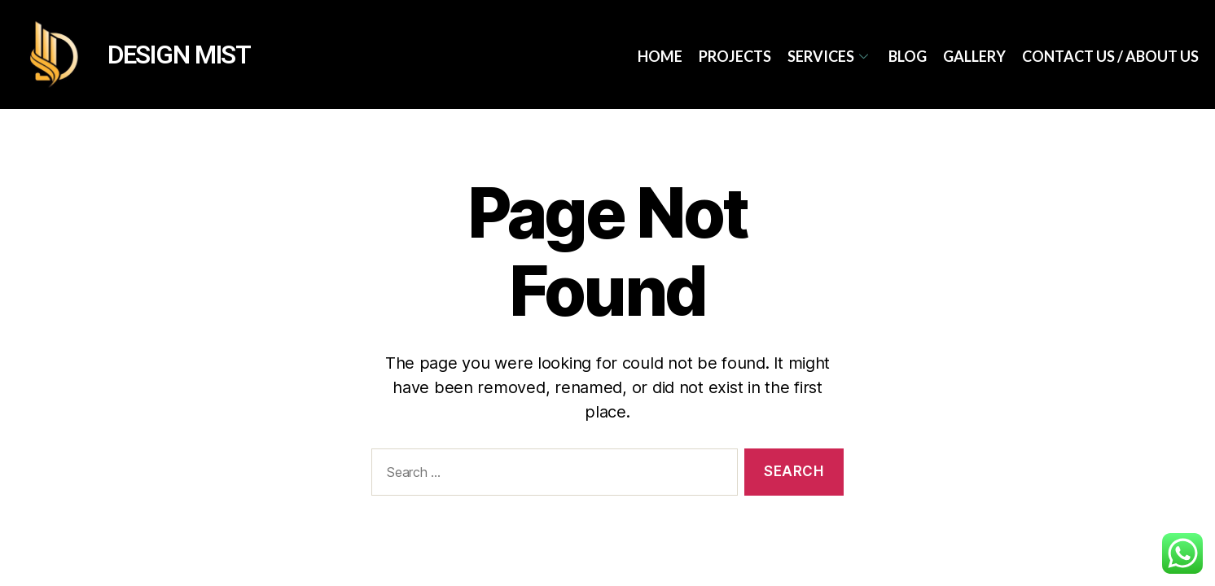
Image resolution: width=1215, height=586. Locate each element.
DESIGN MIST (179, 55)
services (829, 56)
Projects (735, 56)
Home (660, 56)
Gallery (974, 56)
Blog (907, 56)
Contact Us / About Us (1110, 56)
